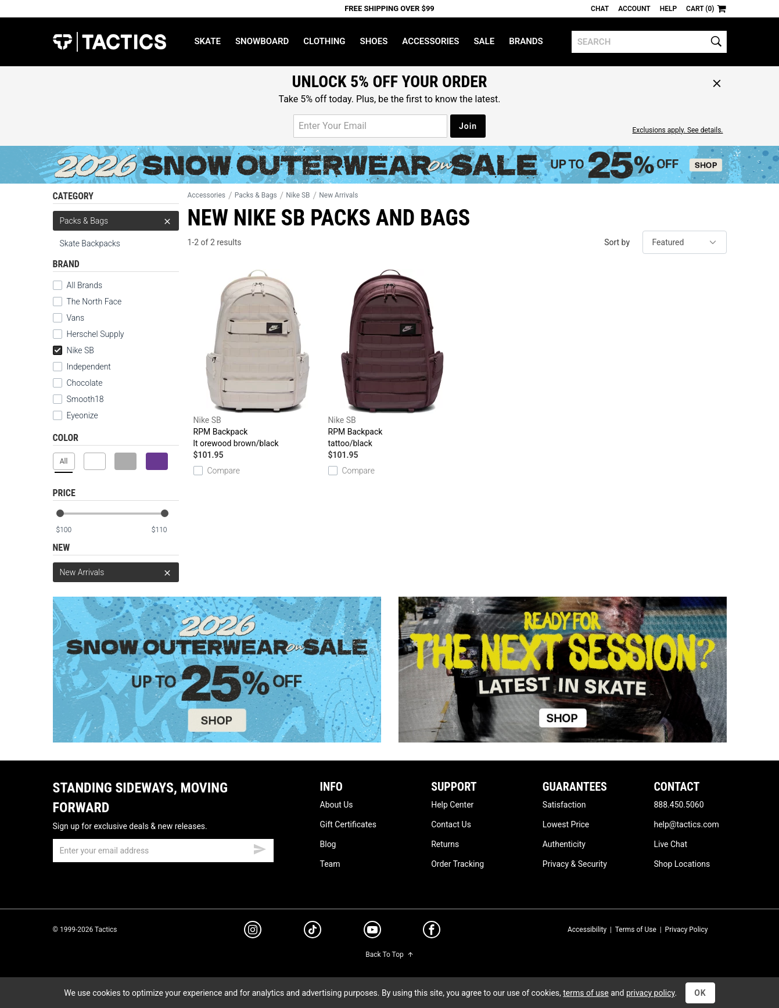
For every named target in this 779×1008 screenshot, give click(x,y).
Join (468, 126)
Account (634, 9)
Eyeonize (75, 415)
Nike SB (73, 350)
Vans (69, 317)
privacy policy (650, 993)
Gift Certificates (348, 824)
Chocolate (78, 383)
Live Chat (670, 844)
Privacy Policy (686, 930)
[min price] (69, 530)
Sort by (617, 242)
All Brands (78, 285)
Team (330, 864)
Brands (526, 41)
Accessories (430, 41)
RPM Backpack (257, 359)
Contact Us (451, 824)
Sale (483, 41)
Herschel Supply (88, 334)
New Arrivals (116, 572)
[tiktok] (312, 931)
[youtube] (372, 932)
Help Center (452, 804)
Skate (207, 41)
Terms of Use (635, 930)
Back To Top (389, 954)
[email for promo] (370, 126)
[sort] (684, 242)
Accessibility (587, 930)
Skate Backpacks (90, 243)
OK (700, 993)
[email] (163, 850)
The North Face (87, 301)
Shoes (374, 41)
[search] (649, 42)
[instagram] (252, 931)
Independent (82, 366)
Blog (328, 844)
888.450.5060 (678, 804)
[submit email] (260, 848)
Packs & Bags (116, 221)
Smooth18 (78, 399)
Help (668, 9)
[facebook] (431, 932)
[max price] (165, 530)
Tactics (109, 41)
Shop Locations (682, 864)
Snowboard (262, 41)
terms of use (585, 993)
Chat (600, 9)
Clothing (324, 41)
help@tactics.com (686, 824)
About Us (336, 804)
